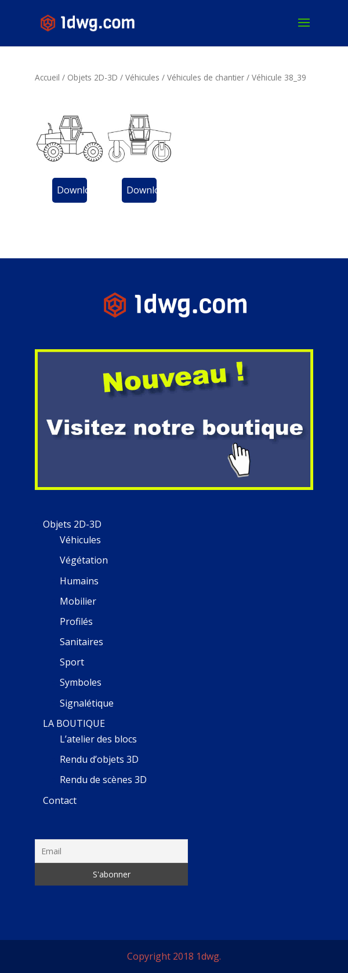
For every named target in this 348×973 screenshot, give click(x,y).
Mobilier (78, 601)
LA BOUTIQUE (74, 723)
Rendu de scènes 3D (103, 779)
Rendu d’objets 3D (99, 759)
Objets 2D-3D (92, 77)
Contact (60, 800)
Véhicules (142, 77)
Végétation (84, 560)
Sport (72, 662)
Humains (79, 581)
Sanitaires (81, 641)
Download (72, 190)
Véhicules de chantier (205, 77)
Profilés (76, 621)
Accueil (47, 77)
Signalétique (87, 703)
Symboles (81, 682)
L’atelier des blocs (98, 739)
